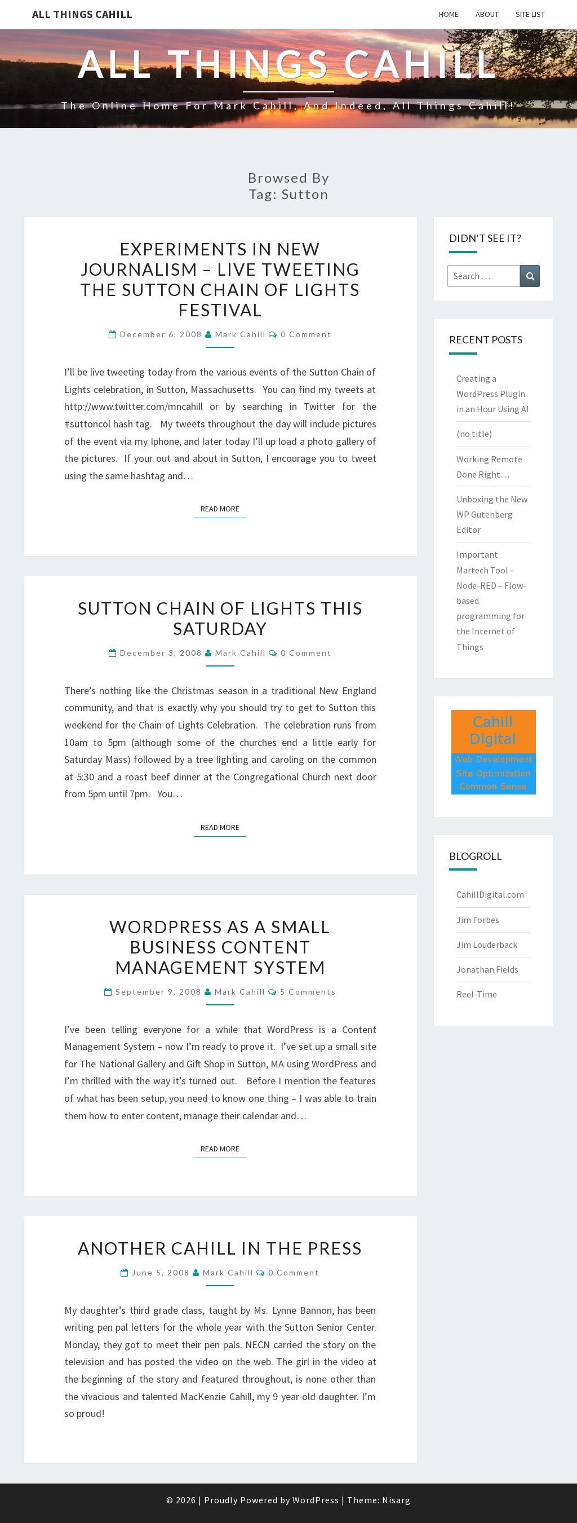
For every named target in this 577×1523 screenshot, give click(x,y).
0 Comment (306, 334)
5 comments (308, 991)
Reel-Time (476, 994)
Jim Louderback (486, 944)
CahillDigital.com (490, 894)
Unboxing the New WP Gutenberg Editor (491, 514)
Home (449, 14)
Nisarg (396, 1500)
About (487, 14)
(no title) (474, 433)
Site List (530, 14)
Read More (223, 508)
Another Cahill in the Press (220, 1248)
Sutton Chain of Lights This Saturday (220, 618)
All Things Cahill (82, 14)
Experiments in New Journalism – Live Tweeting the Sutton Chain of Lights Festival (220, 279)
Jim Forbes (477, 919)
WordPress (315, 1500)
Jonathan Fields (487, 969)
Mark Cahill (240, 334)
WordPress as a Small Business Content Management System (220, 946)
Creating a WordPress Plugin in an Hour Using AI (492, 393)
